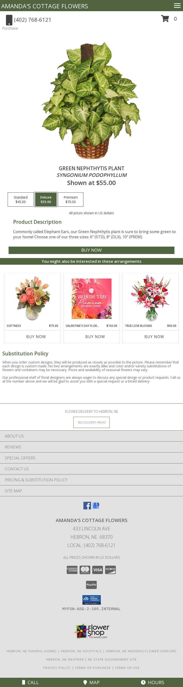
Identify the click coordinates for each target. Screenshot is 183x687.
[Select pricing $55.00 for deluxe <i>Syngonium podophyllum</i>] (45, 199)
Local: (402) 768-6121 (91, 545)
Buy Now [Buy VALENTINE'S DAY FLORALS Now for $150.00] (95, 336)
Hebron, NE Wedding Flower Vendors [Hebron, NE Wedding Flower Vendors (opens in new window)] (141, 651)
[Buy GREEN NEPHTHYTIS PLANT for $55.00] (91, 250)
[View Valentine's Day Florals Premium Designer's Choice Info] (92, 298)
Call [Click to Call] (30, 682)
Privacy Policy (57, 668)
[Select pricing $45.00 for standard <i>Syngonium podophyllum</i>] (21, 199)
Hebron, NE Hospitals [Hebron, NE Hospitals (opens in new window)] (81, 651)
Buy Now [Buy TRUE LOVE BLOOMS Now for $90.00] (154, 336)
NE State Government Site (112, 659)
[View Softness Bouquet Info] (32, 298)
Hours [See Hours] (152, 682)
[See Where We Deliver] (91, 422)
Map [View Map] (91, 682)
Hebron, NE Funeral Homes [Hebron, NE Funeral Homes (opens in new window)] (32, 651)
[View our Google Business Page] (96, 508)
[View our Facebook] (87, 508)
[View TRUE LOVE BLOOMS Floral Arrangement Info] (151, 298)
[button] (169, 20)
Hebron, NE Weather (65, 659)
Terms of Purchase (93, 668)
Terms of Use (127, 668)
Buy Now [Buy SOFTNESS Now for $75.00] (36, 336)
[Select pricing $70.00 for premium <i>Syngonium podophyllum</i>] (70, 199)
